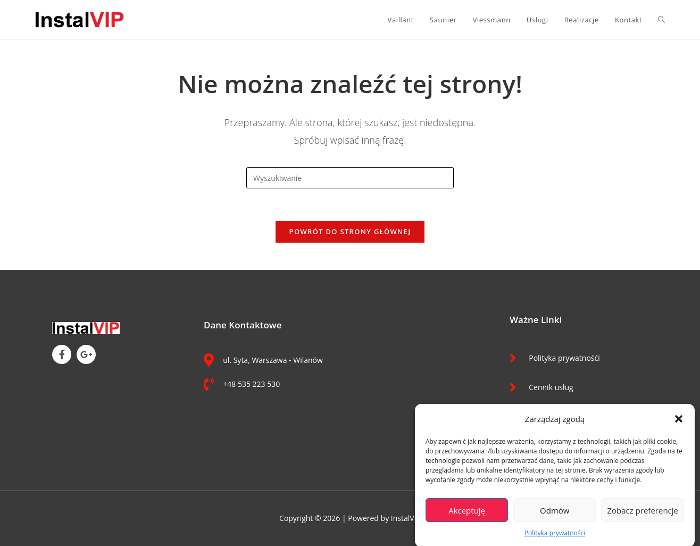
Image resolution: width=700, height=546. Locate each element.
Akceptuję (466, 513)
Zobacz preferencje (642, 513)
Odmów (554, 513)
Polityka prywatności (554, 535)
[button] (678, 422)
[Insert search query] (350, 177)
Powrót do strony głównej (350, 231)
